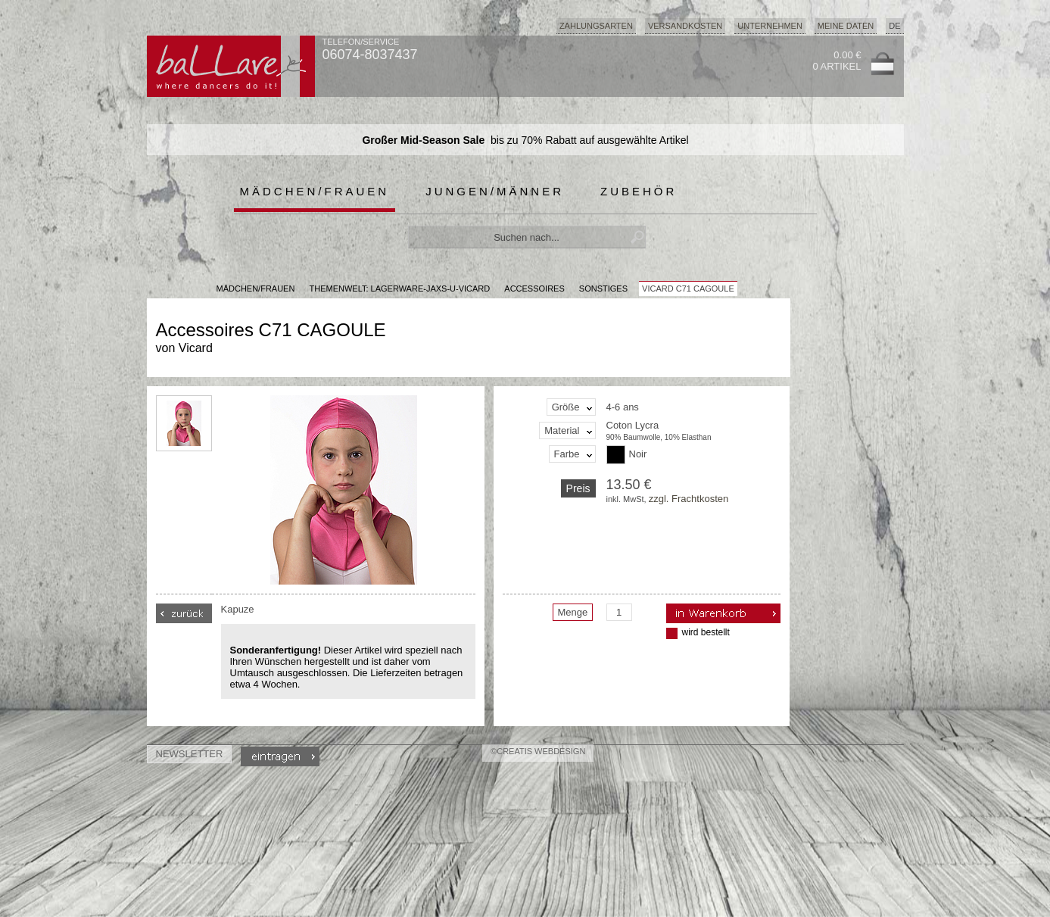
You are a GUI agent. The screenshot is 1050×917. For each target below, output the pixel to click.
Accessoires (534, 288)
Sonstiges (603, 288)
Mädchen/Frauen (315, 191)
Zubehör (638, 191)
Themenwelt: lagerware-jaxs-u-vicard (399, 288)
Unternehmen (769, 25)
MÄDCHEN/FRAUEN (256, 288)
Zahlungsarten (596, 25)
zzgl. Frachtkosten (689, 498)
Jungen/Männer (494, 191)
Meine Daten (846, 25)
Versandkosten (685, 25)
